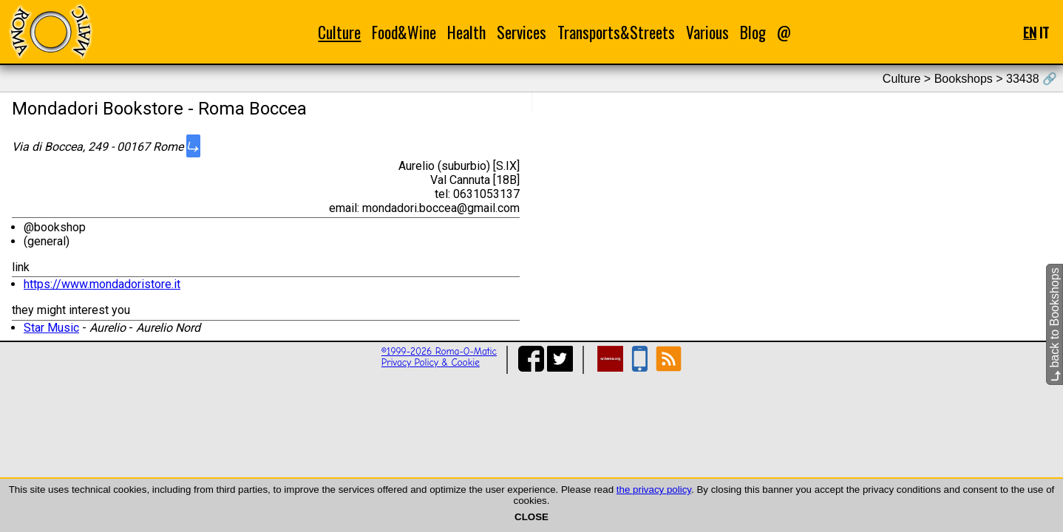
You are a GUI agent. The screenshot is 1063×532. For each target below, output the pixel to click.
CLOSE (531, 516)
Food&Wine (404, 32)
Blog (753, 32)
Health (466, 32)
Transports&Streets (616, 32)
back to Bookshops (1054, 324)
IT (1044, 32)
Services (521, 32)
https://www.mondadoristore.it (102, 284)
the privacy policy (654, 489)
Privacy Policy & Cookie (430, 362)
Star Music (51, 328)
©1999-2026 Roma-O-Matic (439, 351)
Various (707, 32)
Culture (339, 32)
